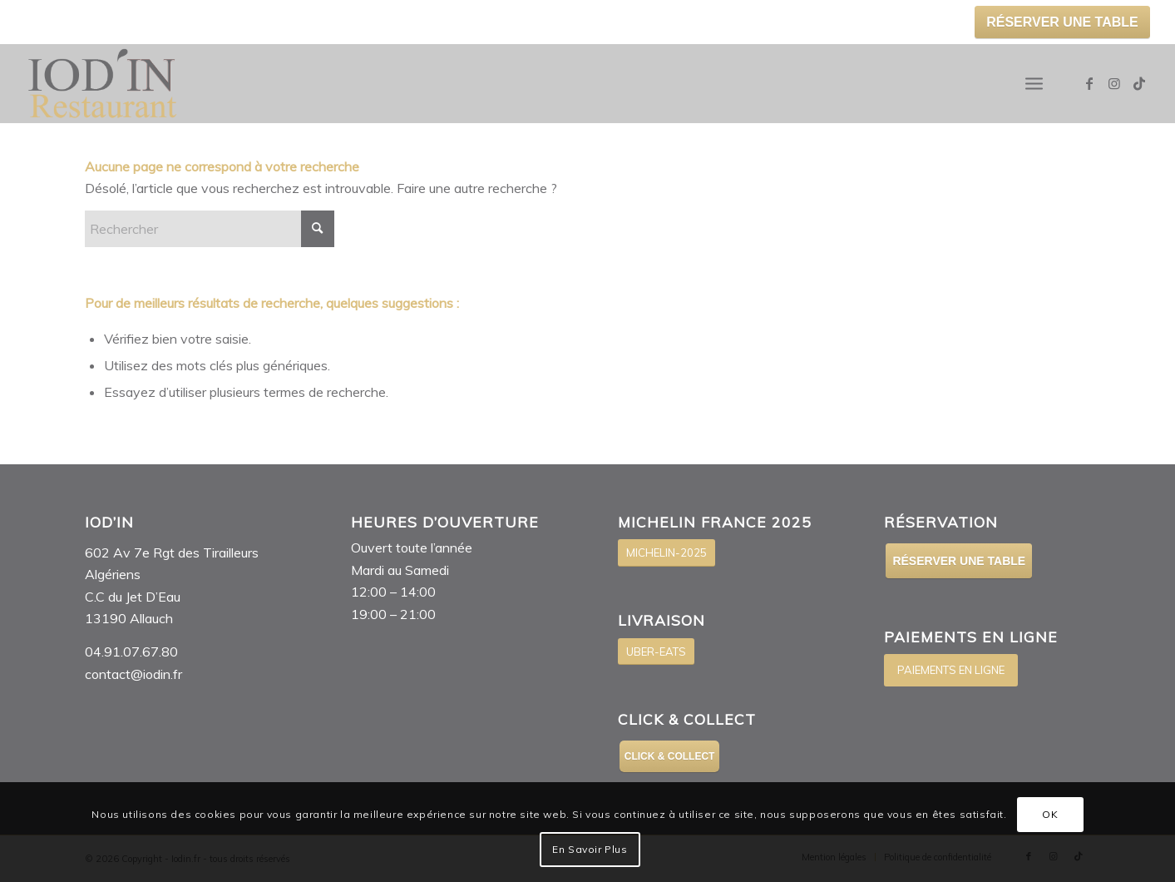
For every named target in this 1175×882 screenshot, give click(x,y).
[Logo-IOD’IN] (102, 83)
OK (1050, 814)
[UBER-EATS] (656, 652)
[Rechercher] (209, 229)
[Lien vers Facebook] (1089, 83)
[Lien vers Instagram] (1114, 83)
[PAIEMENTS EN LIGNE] (951, 670)
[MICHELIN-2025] (666, 553)
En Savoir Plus (589, 849)
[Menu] (1034, 83)
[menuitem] (1034, 83)
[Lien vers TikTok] (1139, 83)
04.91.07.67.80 (131, 651)
